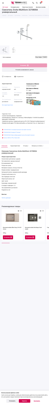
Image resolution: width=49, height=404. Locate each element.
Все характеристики (7, 105)
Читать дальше (6, 197)
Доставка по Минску (32, 88)
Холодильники (15, 7)
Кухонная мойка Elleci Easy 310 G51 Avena (12, 228)
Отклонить (12, 401)
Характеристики (15, 146)
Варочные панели (27, 7)
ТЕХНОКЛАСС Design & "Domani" (11, 132)
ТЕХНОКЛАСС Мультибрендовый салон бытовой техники (18, 135)
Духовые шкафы (41, 7)
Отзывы (26, 146)
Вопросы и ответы (37, 146)
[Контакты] (33, 3)
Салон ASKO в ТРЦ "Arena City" (11, 138)
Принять (24, 401)
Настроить (37, 401)
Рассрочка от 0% (31, 97)
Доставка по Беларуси (32, 93)
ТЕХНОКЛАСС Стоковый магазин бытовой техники (16, 129)
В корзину (8, 237)
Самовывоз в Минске (32, 84)
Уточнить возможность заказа (24, 70)
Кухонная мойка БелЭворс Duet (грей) (33, 228)
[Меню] (3, 3)
